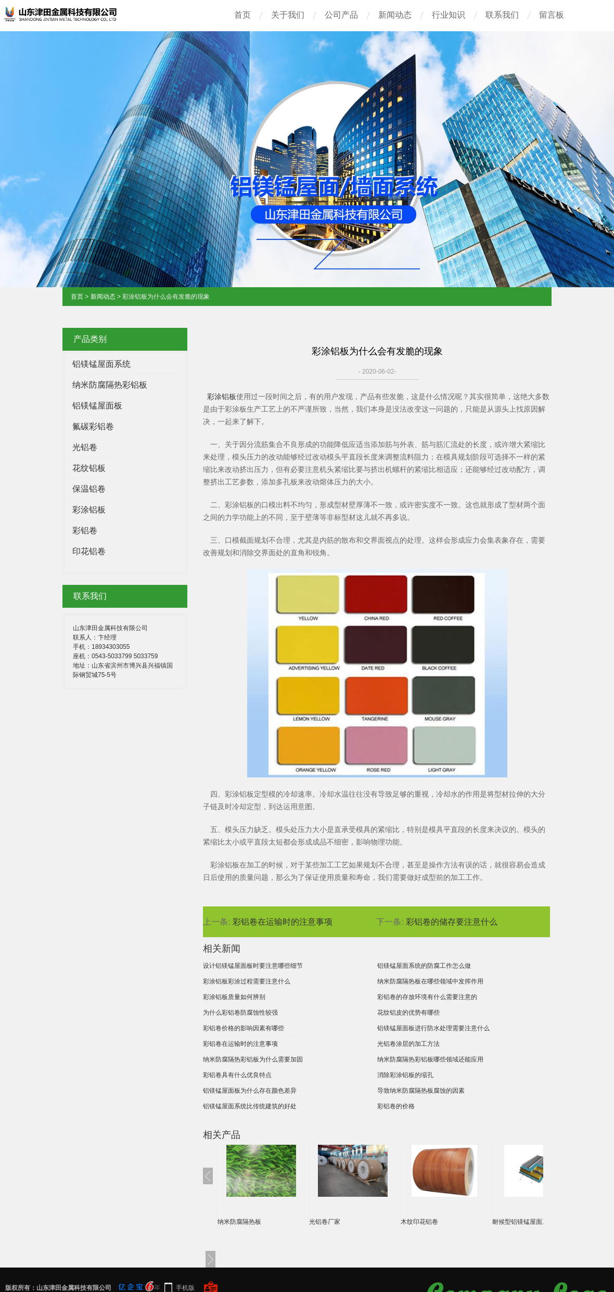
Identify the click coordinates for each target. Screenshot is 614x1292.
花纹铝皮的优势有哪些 (408, 1012)
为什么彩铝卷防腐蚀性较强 (240, 1012)
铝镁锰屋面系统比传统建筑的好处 (250, 1106)
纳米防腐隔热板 (239, 1221)
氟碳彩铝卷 (93, 426)
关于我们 (287, 14)
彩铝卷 (84, 530)
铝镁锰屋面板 (97, 405)
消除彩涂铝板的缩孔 (405, 1075)
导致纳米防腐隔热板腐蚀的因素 (421, 1090)
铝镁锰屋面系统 (101, 364)
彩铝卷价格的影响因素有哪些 (243, 1028)
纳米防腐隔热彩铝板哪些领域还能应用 (430, 1059)
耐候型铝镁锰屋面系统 (523, 1221)
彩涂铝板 (89, 509)
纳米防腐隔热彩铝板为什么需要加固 (253, 1059)
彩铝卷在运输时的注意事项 (282, 921)
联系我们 (502, 14)
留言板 (551, 14)
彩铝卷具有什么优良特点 (237, 1075)
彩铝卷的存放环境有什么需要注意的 (427, 997)
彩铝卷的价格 (396, 1106)
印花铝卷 (89, 551)
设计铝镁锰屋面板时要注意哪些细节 (253, 965)
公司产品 (341, 14)
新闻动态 (395, 14)
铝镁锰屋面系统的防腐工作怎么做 (424, 965)
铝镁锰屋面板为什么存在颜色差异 (250, 1090)
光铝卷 (84, 447)
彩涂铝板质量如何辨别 (234, 997)
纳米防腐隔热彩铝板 (109, 384)
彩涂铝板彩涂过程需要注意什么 (246, 981)
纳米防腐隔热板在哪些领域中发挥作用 (430, 981)
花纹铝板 (89, 468)
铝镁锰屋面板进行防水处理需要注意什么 (433, 1028)
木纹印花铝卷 (419, 1221)
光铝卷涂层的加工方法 (408, 1043)
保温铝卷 (89, 488)
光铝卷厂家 (324, 1221)
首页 (242, 14)
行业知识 (448, 14)
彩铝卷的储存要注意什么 (451, 921)
